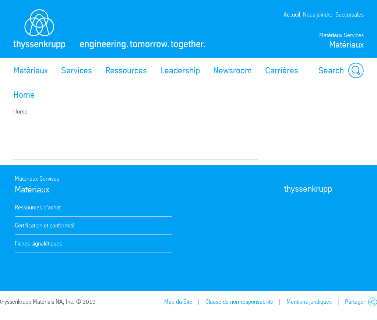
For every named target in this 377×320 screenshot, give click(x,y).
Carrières (281, 70)
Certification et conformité (45, 225)
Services (76, 70)
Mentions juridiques (309, 301)
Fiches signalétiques (38, 243)
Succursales (349, 14)
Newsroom (232, 70)
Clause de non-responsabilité (239, 301)
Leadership (180, 70)
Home (24, 95)
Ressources (126, 70)
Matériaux (30, 70)
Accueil (291, 14)
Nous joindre (317, 14)
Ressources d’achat (38, 207)
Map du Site (178, 301)
